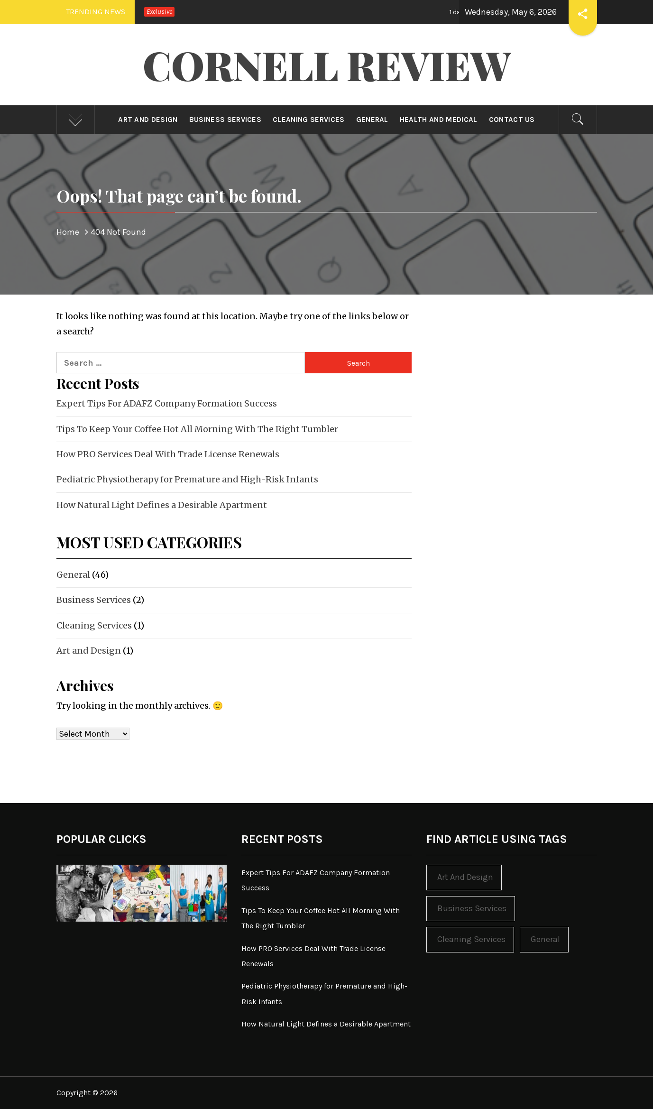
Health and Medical (439, 119)
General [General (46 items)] (545, 939)
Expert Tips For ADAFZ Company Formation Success (166, 403)
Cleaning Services (308, 119)
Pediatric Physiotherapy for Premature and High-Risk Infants (187, 479)
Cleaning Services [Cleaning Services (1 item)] (471, 939)
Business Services (225, 119)
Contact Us (512, 119)
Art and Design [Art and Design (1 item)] (465, 877)
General (372, 119)
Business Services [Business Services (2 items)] (471, 908)
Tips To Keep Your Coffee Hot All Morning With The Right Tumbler (197, 429)
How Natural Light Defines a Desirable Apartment (161, 504)
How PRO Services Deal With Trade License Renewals (167, 454)
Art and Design (147, 119)
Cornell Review (327, 64)
